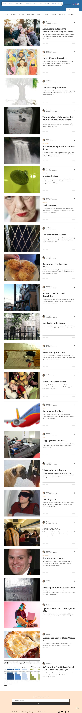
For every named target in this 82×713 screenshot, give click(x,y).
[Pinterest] (78, 4)
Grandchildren (30, 14)
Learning (53, 14)
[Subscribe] (41, 703)
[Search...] (72, 9)
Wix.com (42, 712)
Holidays (45, 14)
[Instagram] (76, 4)
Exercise (21, 14)
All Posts (6, 14)
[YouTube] (62, 712)
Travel (44, 55)
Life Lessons (62, 14)
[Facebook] (73, 4)
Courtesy (13, 14)
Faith (38, 14)
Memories (70, 14)
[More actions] (75, 22)
